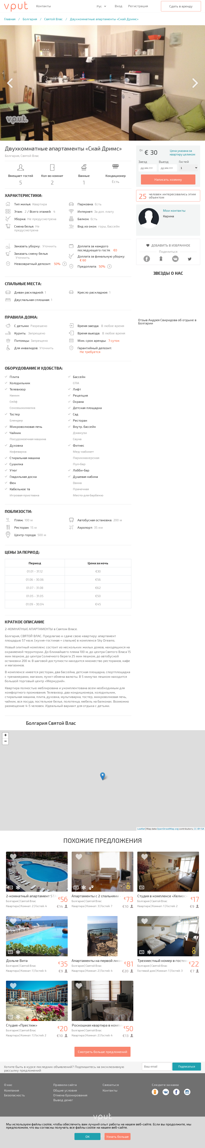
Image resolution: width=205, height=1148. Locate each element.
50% (57, 264)
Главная (9, 19)
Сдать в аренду (181, 6)
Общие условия (65, 1090)
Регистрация (138, 6)
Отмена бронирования (70, 1095)
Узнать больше (117, 1136)
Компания (11, 1090)
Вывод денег (63, 1100)
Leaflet (141, 828)
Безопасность (14, 1095)
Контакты (43, 6)
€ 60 (83, 260)
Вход (118, 6)
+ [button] (5, 736)
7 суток (114, 340)
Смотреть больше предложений (102, 1052)
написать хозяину (168, 179)
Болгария (30, 19)
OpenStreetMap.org (168, 828)
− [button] (5, 742)
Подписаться (186, 1066)
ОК (87, 1136)
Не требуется (90, 352)
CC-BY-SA (199, 828)
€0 (115, 250)
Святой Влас (53, 19)
